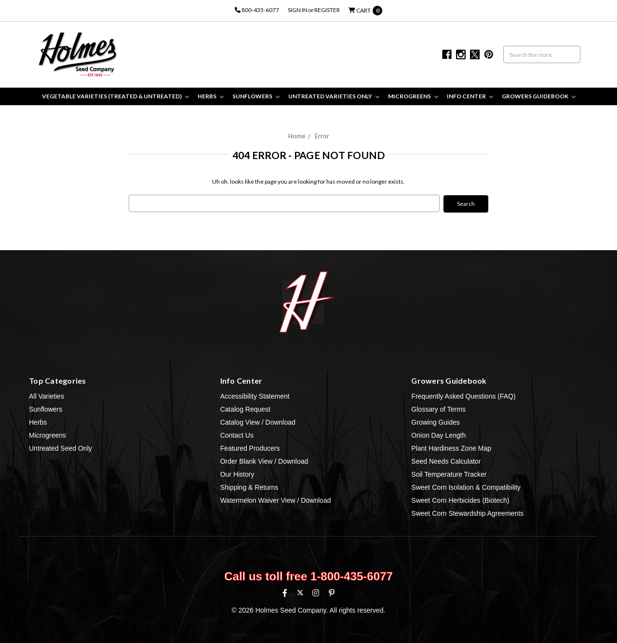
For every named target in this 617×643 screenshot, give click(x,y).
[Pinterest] (332, 592)
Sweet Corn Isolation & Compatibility (465, 487)
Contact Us (237, 435)
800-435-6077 (257, 9)
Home (296, 136)
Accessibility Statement (255, 396)
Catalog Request (245, 409)
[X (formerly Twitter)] (300, 592)
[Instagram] (315, 592)
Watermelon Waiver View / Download (275, 500)
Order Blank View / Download (264, 461)
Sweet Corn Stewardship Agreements (467, 513)
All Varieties (46, 396)
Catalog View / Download (257, 422)
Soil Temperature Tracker (448, 474)
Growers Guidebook (539, 96)
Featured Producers (250, 448)
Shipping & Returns (249, 487)
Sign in (298, 9)
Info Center (470, 96)
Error (322, 136)
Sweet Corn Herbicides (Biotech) (460, 500)
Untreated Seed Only (60, 448)
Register (327, 9)
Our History (237, 474)
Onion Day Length (438, 435)
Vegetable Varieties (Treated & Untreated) (115, 96)
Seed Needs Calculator (446, 461)
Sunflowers (256, 96)
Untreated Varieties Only (333, 96)
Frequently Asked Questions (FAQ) (463, 396)
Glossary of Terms (438, 409)
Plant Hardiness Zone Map (451, 448)
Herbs (211, 96)
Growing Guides (435, 422)
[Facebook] (284, 592)
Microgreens (413, 96)
